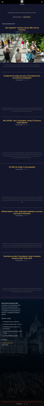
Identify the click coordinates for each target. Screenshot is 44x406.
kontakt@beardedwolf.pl (7, 343)
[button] (42, 2)
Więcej (22, 69)
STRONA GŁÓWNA (26, 17)
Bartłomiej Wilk (19, 32)
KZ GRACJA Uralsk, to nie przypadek (22, 167)
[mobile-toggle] (2, 2)
